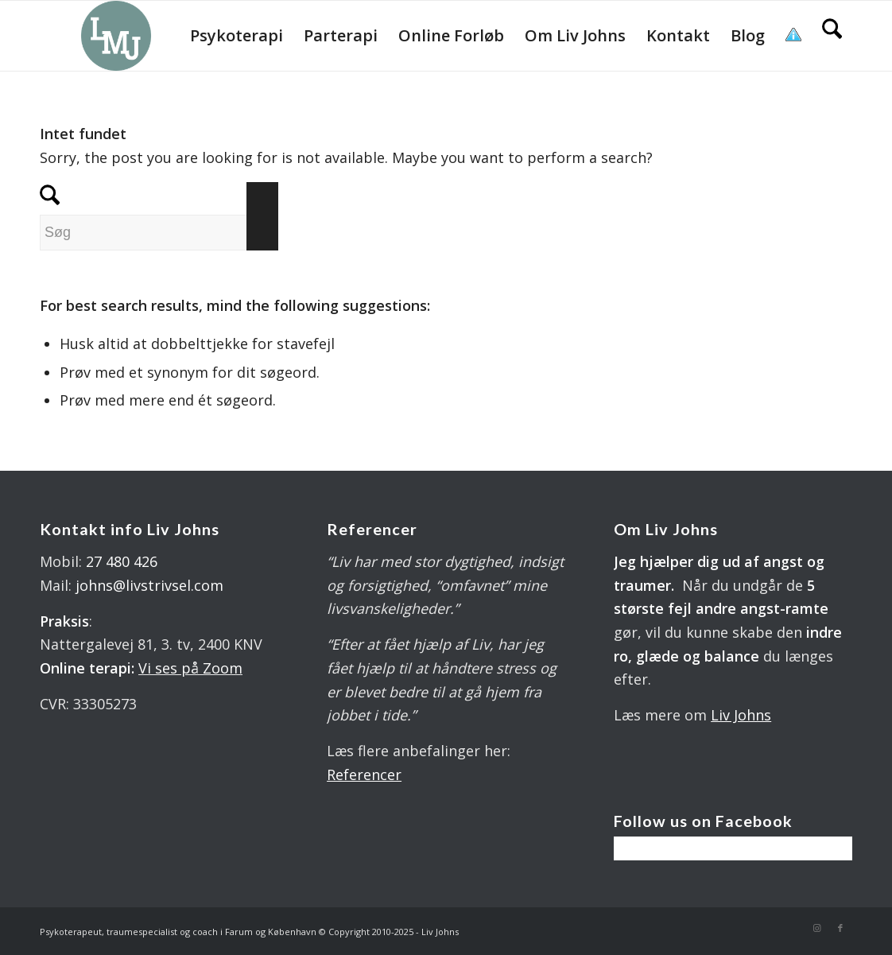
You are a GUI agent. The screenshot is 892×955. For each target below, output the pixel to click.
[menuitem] (236, 36)
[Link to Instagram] (816, 928)
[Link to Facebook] (840, 928)
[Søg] (832, 36)
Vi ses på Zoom (190, 667)
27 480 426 (121, 561)
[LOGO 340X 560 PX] (116, 36)
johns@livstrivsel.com (149, 585)
